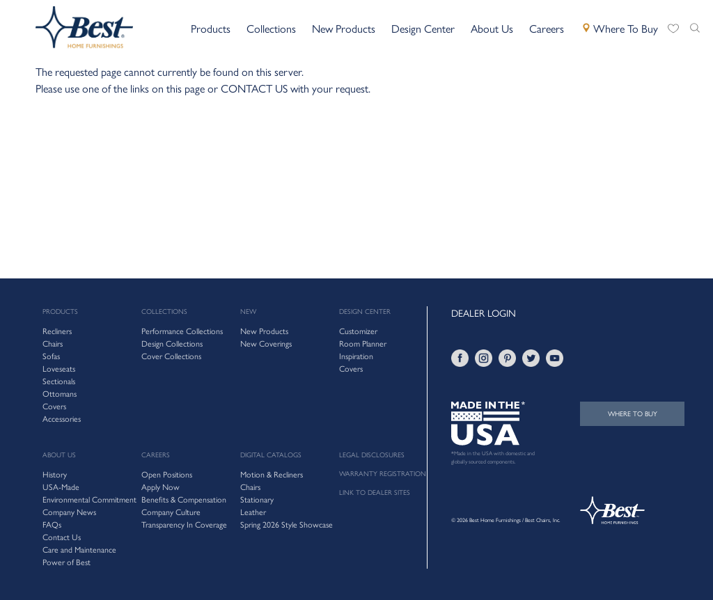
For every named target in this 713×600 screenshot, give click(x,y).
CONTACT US (254, 88)
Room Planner (362, 344)
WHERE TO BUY (632, 413)
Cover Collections (171, 356)
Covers (351, 369)
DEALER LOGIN (483, 313)
